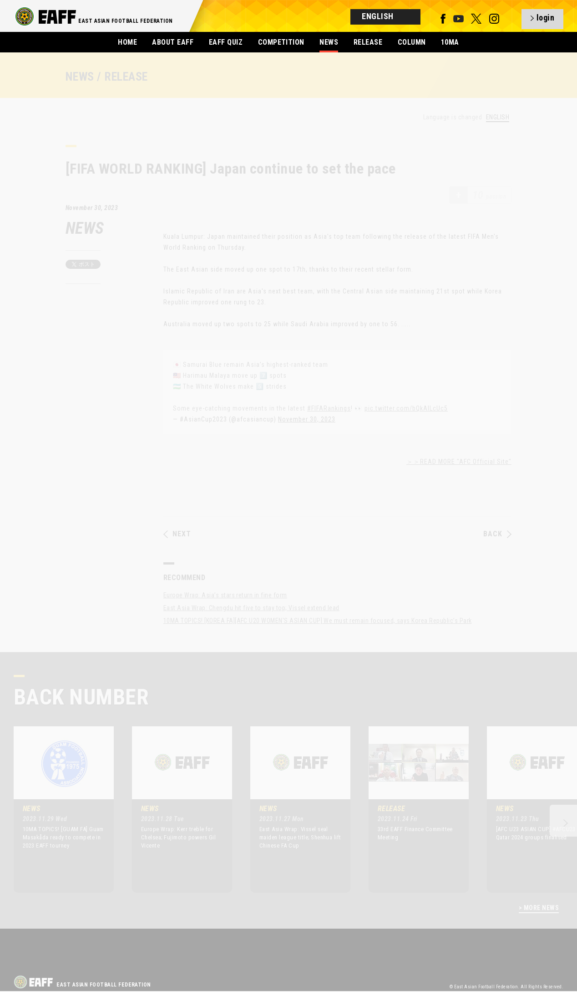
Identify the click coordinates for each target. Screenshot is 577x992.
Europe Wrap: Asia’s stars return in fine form (225, 595)
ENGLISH (497, 117)
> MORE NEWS (539, 908)
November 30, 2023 (306, 419)
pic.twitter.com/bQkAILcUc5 (406, 408)
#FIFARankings (329, 408)
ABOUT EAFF (172, 42)
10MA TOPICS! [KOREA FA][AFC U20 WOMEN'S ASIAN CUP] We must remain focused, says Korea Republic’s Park (317, 620)
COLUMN (412, 42)
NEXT (177, 534)
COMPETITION (281, 42)
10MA (450, 42)
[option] (57, 809)
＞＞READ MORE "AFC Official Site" (458, 461)
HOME (127, 42)
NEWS (328, 42)
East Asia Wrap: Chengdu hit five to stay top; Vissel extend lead (251, 608)
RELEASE (368, 42)
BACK (497, 534)
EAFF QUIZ (226, 42)
